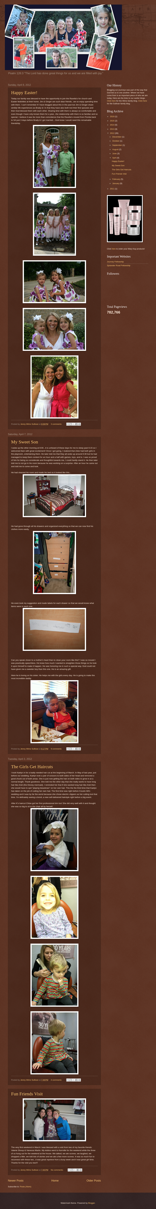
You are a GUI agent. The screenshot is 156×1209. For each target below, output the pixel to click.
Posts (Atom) (25, 1186)
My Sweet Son (24, 441)
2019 (112, 116)
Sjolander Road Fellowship (118, 265)
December (117, 137)
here (114, 249)
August (115, 149)
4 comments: (56, 1080)
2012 (112, 133)
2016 (112, 121)
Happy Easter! (24, 92)
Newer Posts (15, 1180)
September (117, 145)
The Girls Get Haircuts (32, 766)
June (114, 153)
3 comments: (56, 424)
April (114, 158)
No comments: (57, 1170)
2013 (112, 129)
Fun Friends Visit (27, 1093)
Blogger (91, 1203)
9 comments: (56, 749)
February (116, 179)
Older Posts (94, 1180)
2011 (112, 189)
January (116, 183)
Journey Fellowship (115, 262)
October (116, 141)
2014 (112, 125)
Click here (111, 101)
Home (55, 1180)
